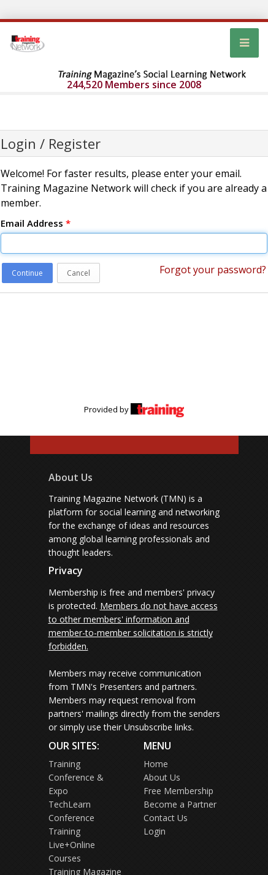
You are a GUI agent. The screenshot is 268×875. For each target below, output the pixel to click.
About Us (70, 477)
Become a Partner (180, 804)
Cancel (78, 273)
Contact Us (166, 818)
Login (155, 831)
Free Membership (178, 791)
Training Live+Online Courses (71, 844)
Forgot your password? (212, 269)
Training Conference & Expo (76, 777)
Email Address (36, 223)
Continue (27, 273)
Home (156, 764)
